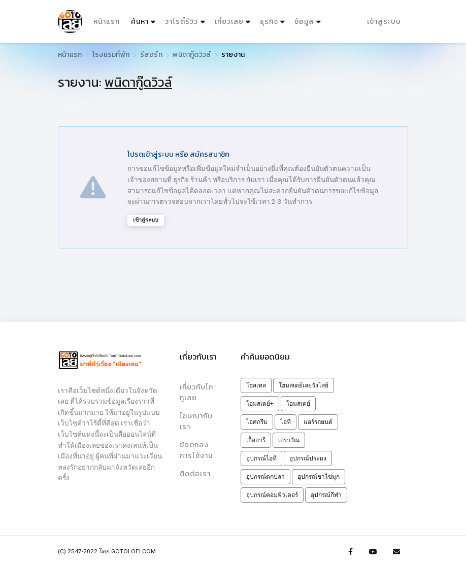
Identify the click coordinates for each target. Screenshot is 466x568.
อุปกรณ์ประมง (307, 458)
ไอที (285, 421)
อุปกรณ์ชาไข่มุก (318, 476)
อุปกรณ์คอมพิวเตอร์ (272, 495)
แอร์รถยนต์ (318, 421)
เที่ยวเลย (228, 21)
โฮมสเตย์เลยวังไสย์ (303, 385)
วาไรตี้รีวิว (181, 21)
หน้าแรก (106, 21)
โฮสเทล (256, 385)
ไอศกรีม (257, 421)
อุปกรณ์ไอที (261, 458)
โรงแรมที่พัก (110, 54)
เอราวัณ (288, 440)
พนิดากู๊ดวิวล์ (192, 54)
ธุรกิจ (268, 21)
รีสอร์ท (151, 54)
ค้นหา (143, 19)
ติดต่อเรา (195, 473)
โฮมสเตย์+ (260, 403)
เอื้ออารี (255, 440)
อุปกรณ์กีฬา (326, 495)
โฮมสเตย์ (298, 403)
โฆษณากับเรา (196, 421)
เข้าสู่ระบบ (384, 21)
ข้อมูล (304, 21)
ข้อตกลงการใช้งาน (196, 449)
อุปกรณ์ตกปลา (265, 476)
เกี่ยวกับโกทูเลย (199, 392)
